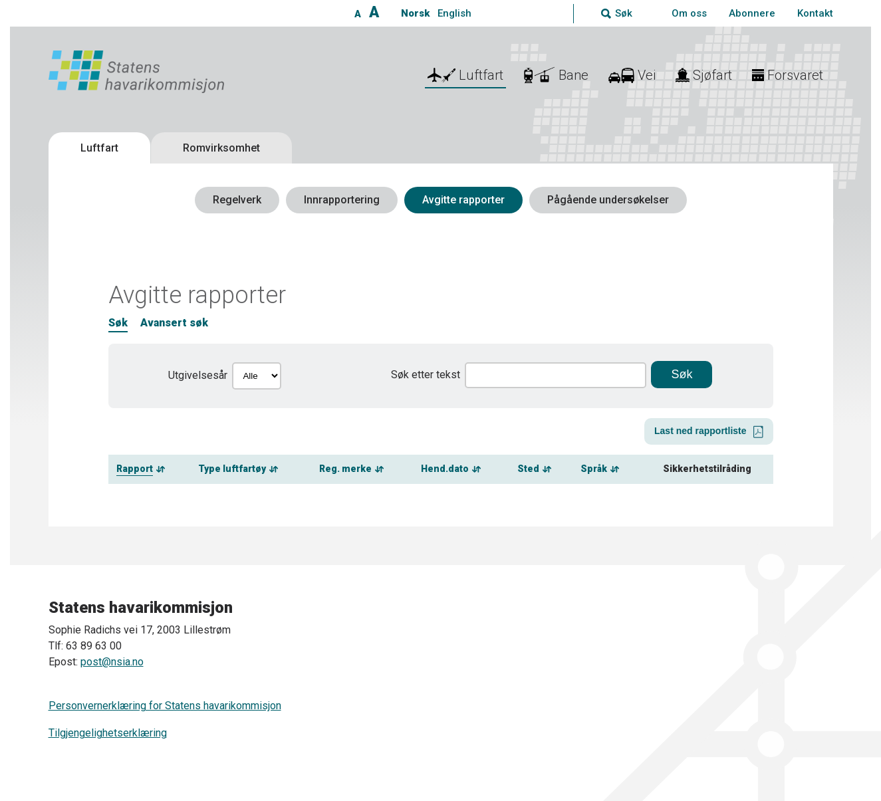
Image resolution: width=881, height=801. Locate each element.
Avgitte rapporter (463, 199)
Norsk (415, 13)
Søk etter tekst (425, 374)
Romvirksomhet (221, 148)
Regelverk (237, 199)
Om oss (689, 13)
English (454, 13)
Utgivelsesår (197, 375)
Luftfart (99, 148)
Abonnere (752, 13)
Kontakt (815, 13)
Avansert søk (174, 322)
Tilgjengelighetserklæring (108, 733)
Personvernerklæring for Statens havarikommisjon (165, 705)
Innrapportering (342, 199)
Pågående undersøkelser (608, 199)
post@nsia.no (112, 661)
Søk (118, 322)
